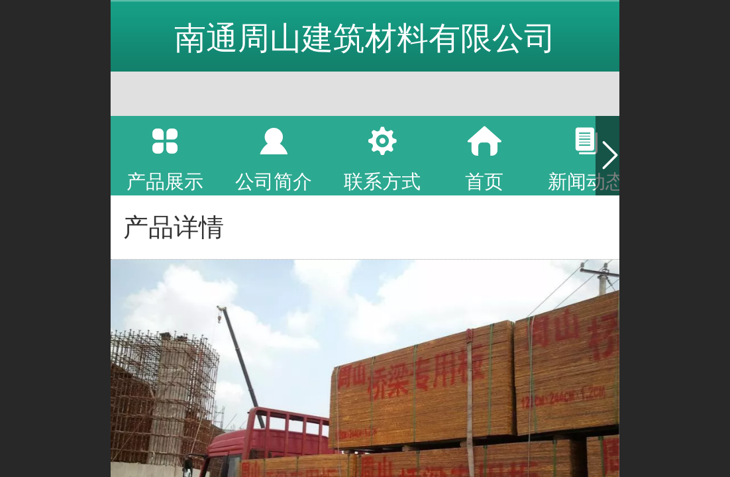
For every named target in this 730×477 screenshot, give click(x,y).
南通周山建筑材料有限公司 (365, 38)
